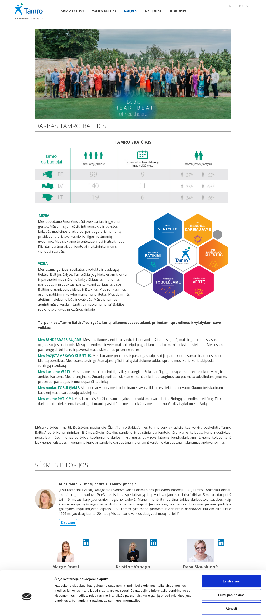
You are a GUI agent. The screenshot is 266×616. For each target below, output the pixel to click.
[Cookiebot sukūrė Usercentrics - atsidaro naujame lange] (27, 608)
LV (246, 6)
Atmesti (231, 588)
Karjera (130, 11)
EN (229, 6)
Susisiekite (178, 11)
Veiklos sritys (72, 11)
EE (241, 6)
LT (235, 6)
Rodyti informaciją (213, 608)
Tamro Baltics (104, 11)
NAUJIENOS (153, 11)
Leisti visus (231, 561)
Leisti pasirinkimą (231, 575)
